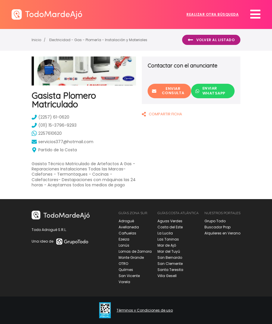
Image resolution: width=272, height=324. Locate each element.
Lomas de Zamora (135, 251)
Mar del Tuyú (168, 251)
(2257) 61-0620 (50, 117)
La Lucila (165, 233)
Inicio (36, 39)
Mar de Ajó (166, 245)
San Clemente (170, 263)
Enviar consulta (168, 91)
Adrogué (126, 221)
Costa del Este (170, 227)
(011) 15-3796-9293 (54, 125)
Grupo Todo (215, 221)
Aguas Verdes (169, 221)
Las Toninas (168, 239)
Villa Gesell (167, 275)
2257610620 (47, 133)
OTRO (123, 263)
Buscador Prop (217, 227)
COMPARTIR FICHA (162, 114)
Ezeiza (124, 239)
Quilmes (126, 269)
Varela (124, 281)
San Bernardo (169, 257)
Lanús (124, 245)
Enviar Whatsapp (210, 90)
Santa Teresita (170, 269)
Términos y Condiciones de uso (145, 310)
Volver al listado (211, 40)
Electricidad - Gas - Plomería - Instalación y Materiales (98, 39)
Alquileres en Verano (222, 233)
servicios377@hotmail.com (62, 141)
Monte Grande (131, 257)
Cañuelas (127, 233)
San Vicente (129, 275)
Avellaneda (129, 227)
